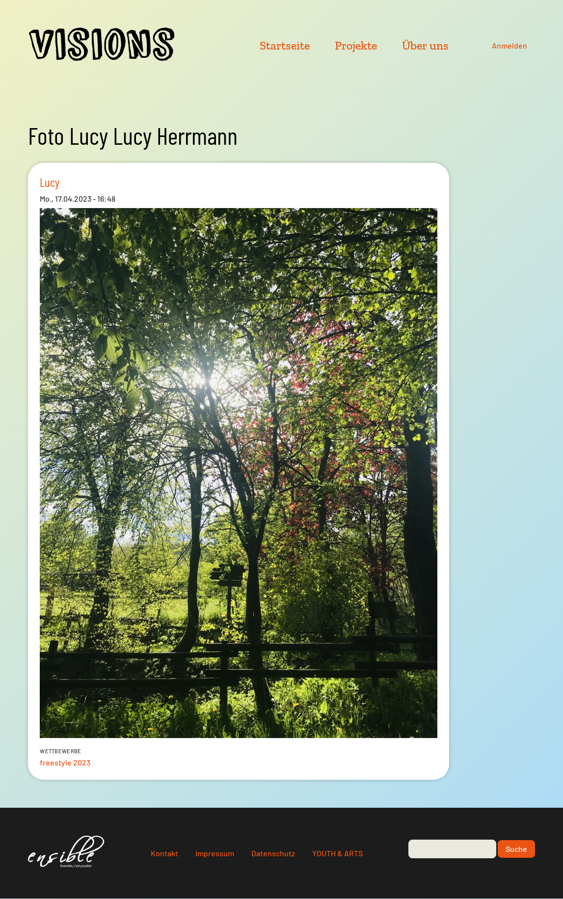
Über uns (425, 45)
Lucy (49, 182)
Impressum (214, 853)
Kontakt (164, 853)
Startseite (285, 45)
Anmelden (509, 45)
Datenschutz (273, 853)
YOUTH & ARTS (337, 853)
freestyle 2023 (65, 762)
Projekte (356, 45)
